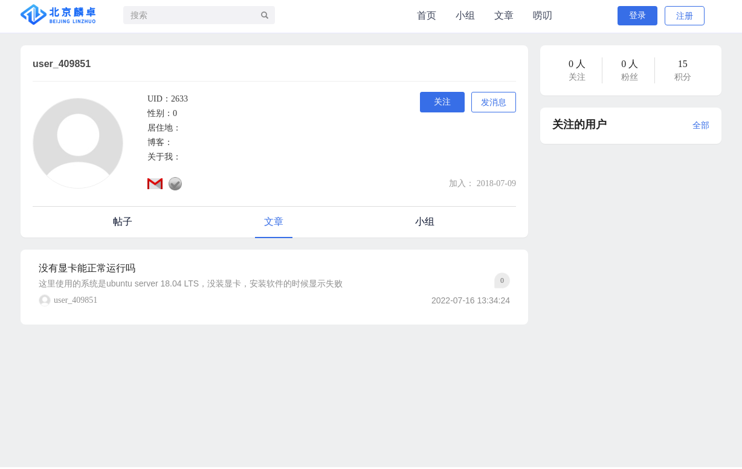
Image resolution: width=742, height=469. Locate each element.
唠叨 (542, 15)
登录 (637, 15)
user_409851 (75, 300)
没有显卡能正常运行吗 (87, 268)
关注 (442, 101)
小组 (465, 15)
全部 (700, 125)
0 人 (577, 64)
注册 (684, 16)
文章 (504, 15)
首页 (426, 15)
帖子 (122, 221)
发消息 (493, 102)
